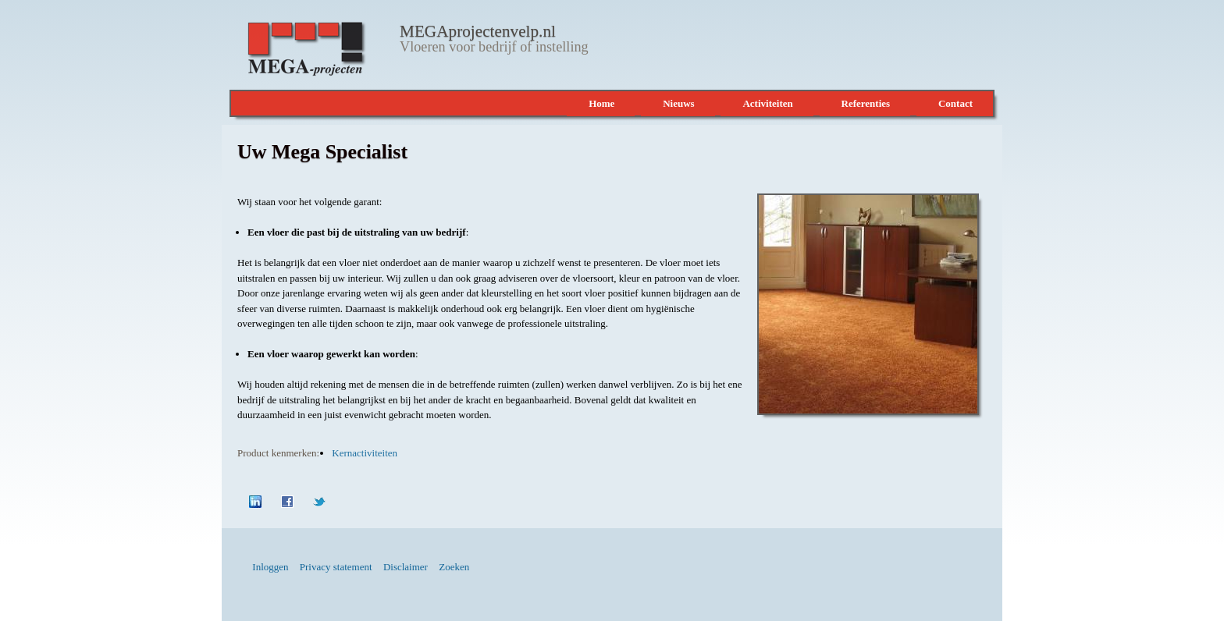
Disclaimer (405, 567)
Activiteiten (767, 103)
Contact (955, 103)
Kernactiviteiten (364, 453)
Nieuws (678, 103)
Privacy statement (336, 567)
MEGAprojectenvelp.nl (476, 31)
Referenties (866, 103)
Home (601, 103)
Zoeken (454, 567)
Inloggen (270, 567)
